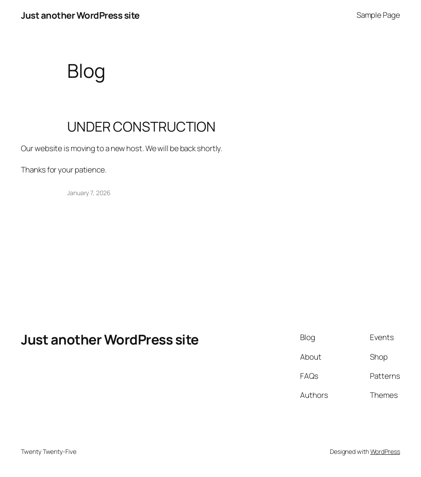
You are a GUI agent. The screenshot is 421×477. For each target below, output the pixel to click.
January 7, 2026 (89, 192)
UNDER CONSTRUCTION (141, 126)
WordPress (385, 451)
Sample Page (378, 15)
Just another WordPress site (80, 15)
